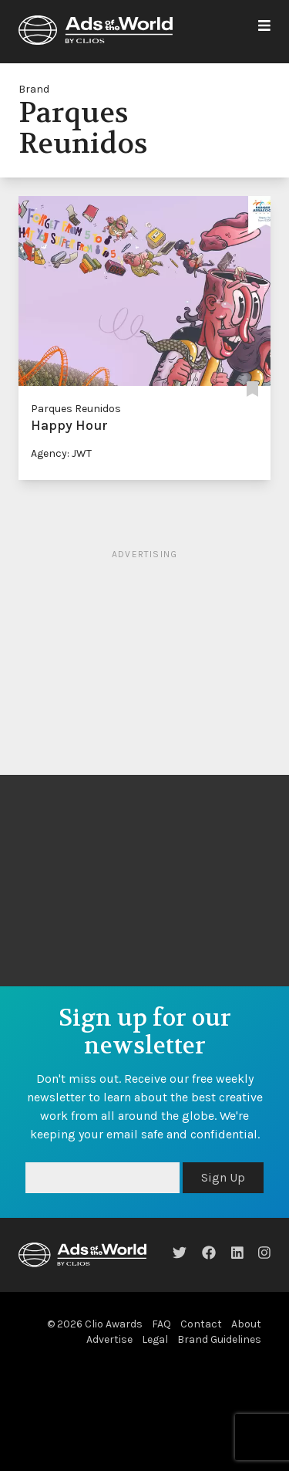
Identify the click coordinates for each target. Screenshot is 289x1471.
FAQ (161, 1324)
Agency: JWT (61, 453)
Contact (201, 1324)
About (246, 1324)
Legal (155, 1339)
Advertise (109, 1339)
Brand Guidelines (219, 1339)
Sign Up (223, 1177)
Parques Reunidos (76, 408)
